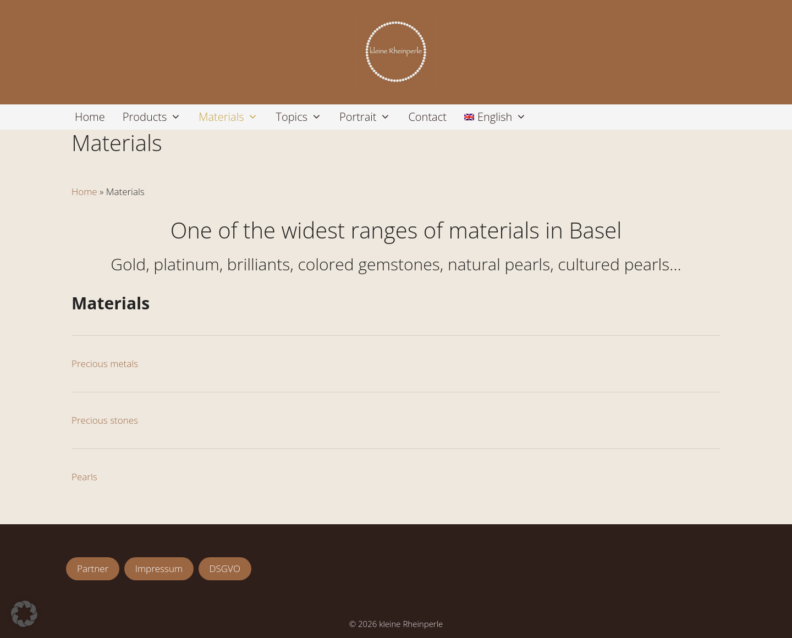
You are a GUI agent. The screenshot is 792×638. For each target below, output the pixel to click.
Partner (92, 568)
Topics (303, 117)
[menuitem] (495, 117)
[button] (24, 614)
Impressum (159, 568)
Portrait (369, 117)
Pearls (84, 476)
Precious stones (105, 420)
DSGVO (225, 568)
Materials (233, 117)
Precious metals (105, 363)
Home (90, 116)
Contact (427, 116)
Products (156, 117)
